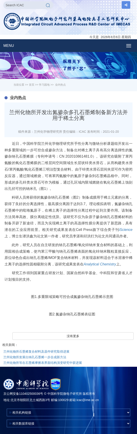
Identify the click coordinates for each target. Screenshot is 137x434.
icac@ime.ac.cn (88, 400)
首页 (31, 84)
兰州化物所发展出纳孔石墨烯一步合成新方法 (34, 357)
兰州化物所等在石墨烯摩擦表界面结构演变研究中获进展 (42, 363)
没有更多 (73, 336)
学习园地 (44, 84)
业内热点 (60, 84)
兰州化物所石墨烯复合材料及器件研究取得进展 (36, 351)
